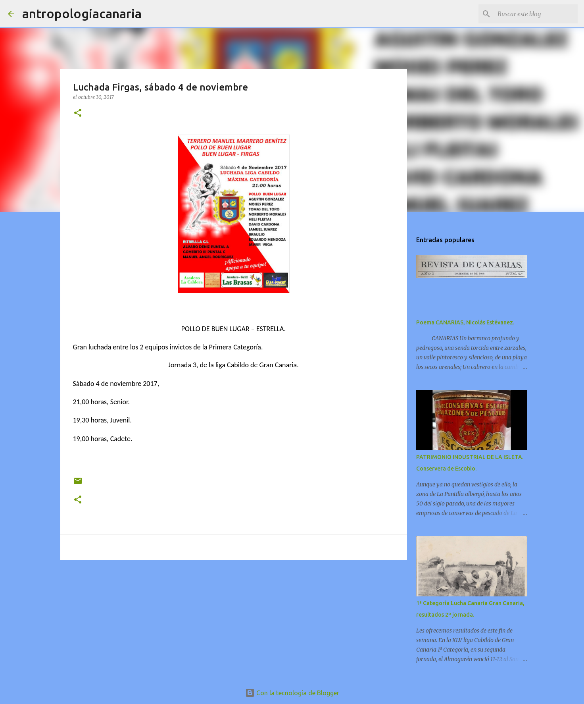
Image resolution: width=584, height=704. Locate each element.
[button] (78, 113)
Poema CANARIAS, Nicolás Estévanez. (465, 322)
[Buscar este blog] (536, 13)
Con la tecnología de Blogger (292, 692)
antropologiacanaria (82, 13)
